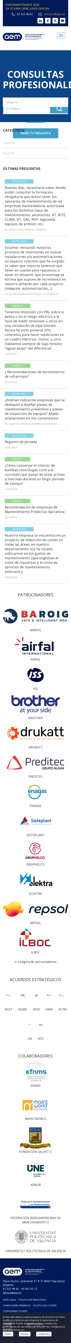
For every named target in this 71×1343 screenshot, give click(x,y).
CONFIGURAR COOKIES (15, 1311)
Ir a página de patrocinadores (36, 962)
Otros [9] (8, 153)
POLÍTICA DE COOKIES (44, 1305)
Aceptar (8, 1334)
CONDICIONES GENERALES (17, 1305)
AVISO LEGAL (9, 1299)
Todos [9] (8, 143)
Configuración (43, 1334)
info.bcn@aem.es (51, 14)
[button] (35, 102)
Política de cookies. (35, 1329)
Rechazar (24, 1334)
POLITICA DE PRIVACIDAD (32, 1299)
